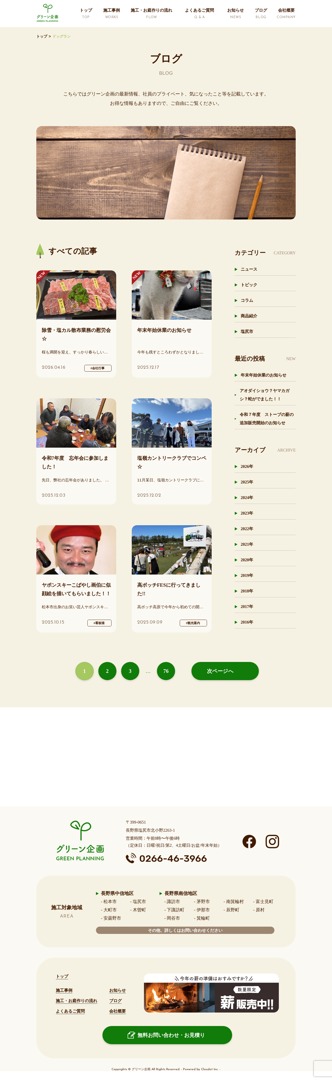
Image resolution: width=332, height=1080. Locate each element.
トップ (41, 36)
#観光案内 (193, 623)
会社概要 (117, 1011)
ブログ (115, 1001)
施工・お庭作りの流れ (76, 1001)
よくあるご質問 (70, 1011)
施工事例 (64, 990)
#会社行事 (98, 368)
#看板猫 (99, 623)
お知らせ (117, 990)
